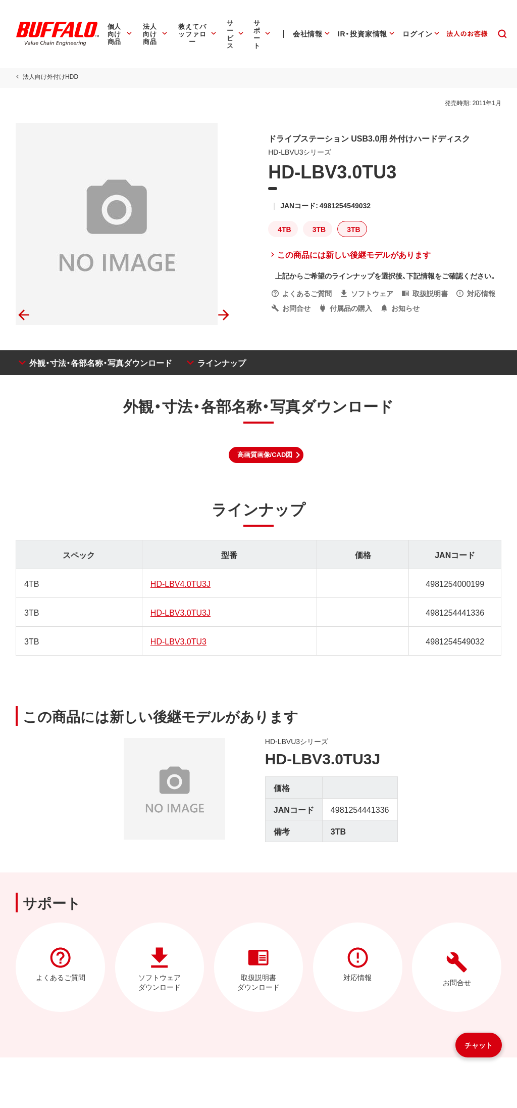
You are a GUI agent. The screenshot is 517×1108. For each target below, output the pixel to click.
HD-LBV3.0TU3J (180, 612)
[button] (266, 455)
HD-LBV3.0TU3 (178, 641)
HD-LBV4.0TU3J (180, 583)
